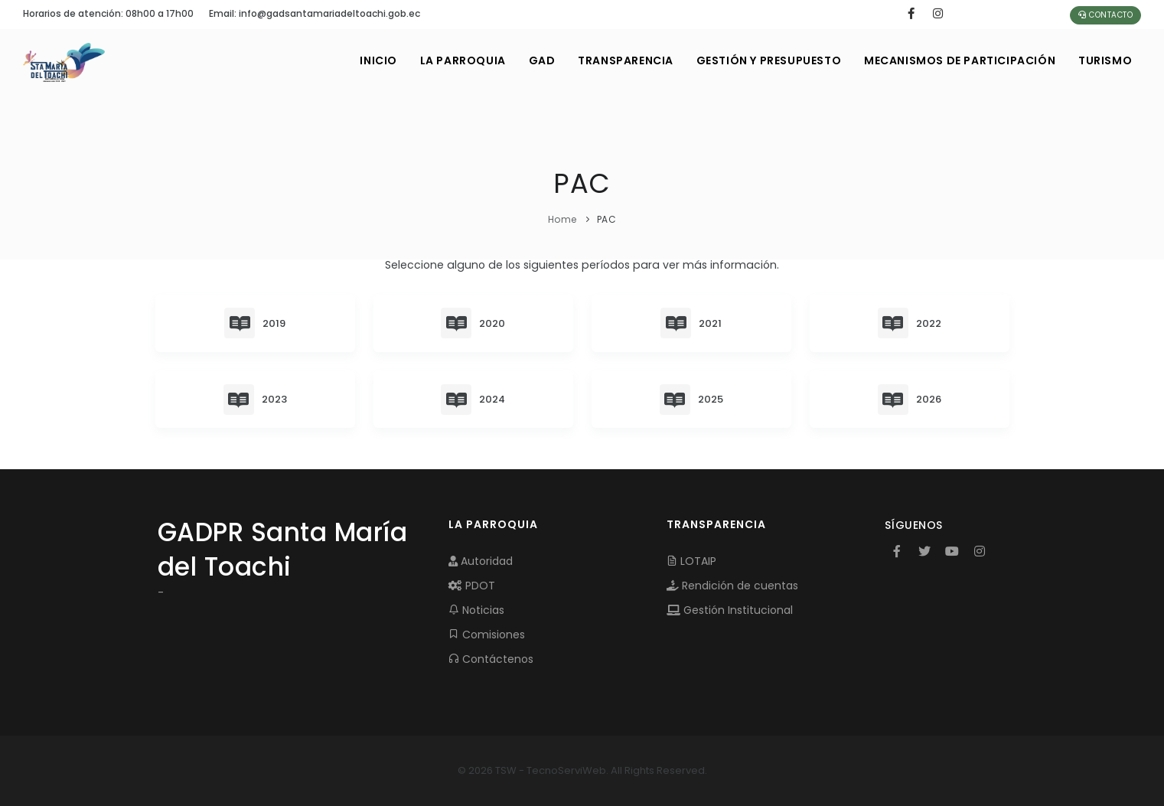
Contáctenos (490, 659)
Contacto (1105, 15)
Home (562, 219)
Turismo (1105, 60)
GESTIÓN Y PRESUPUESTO (768, 60)
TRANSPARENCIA (625, 60)
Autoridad (480, 561)
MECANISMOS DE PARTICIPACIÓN (959, 60)
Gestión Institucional (730, 610)
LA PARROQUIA (461, 60)
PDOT (471, 585)
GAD (540, 60)
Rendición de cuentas (732, 585)
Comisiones (486, 634)
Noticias (476, 610)
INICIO (377, 60)
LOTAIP (691, 561)
